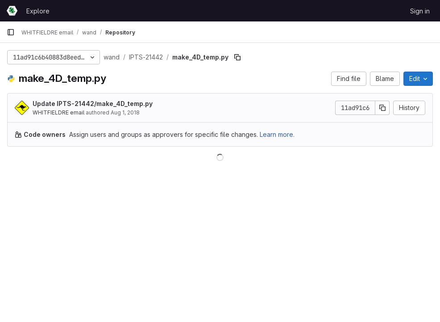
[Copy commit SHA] (382, 108)
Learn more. (277, 134)
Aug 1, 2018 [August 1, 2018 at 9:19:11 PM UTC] (125, 112)
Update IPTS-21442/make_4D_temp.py (93, 103)
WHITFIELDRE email (58, 112)
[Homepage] (12, 11)
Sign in (420, 11)
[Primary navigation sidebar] (11, 32)
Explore (38, 11)
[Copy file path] (237, 57)
